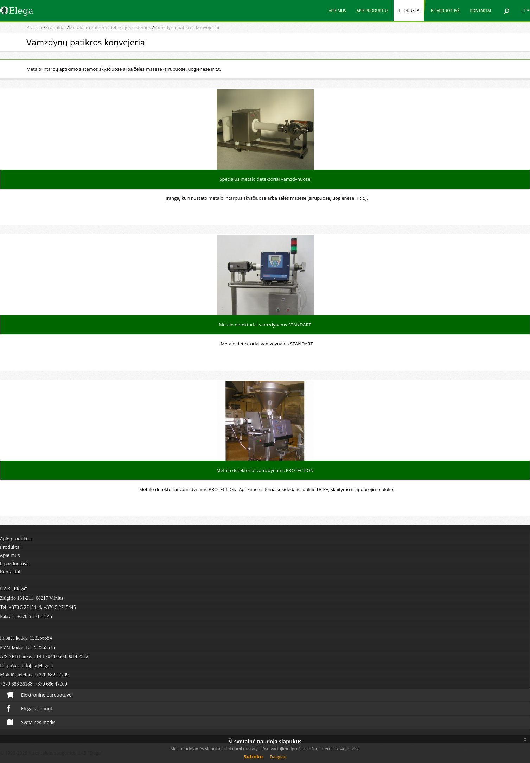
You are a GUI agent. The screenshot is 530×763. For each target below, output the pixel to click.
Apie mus (337, 10)
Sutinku (253, 756)
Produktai (409, 10)
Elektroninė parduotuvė (39, 695)
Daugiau (278, 757)
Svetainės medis (31, 722)
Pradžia (34, 27)
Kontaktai (480, 10)
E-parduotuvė (445, 10)
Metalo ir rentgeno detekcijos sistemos (110, 27)
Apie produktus (372, 10)
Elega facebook (30, 708)
